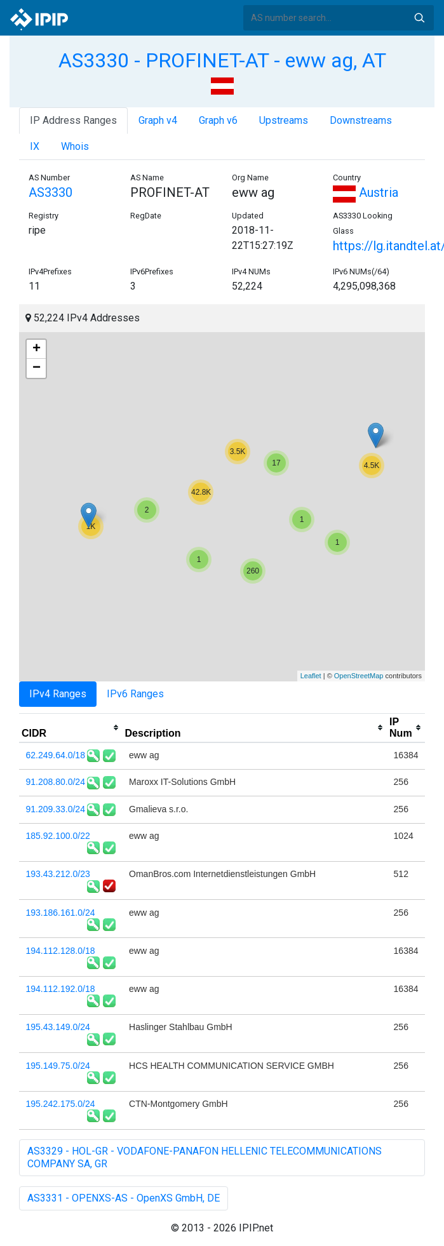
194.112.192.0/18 (60, 989)
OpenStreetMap (359, 676)
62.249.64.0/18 (55, 755)
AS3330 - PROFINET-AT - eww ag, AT (222, 60)
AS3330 (50, 192)
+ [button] (36, 349)
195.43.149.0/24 (58, 1027)
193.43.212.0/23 (58, 874)
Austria (365, 192)
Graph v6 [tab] (218, 120)
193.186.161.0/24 (60, 913)
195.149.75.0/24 (58, 1066)
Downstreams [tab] (361, 120)
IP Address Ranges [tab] (73, 120)
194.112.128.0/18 (60, 951)
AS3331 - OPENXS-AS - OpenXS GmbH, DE (123, 1198)
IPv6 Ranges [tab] (135, 694)
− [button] (36, 368)
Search (419, 18)
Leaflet (310, 676)
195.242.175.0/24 (60, 1104)
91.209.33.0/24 (55, 809)
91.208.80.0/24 (55, 782)
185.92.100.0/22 (58, 836)
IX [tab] (34, 146)
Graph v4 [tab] (157, 120)
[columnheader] (71, 727)
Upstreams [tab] (283, 120)
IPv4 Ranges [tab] (57, 694)
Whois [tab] (75, 146)
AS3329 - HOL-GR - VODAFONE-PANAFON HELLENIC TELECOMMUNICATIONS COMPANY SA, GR (204, 1157)
